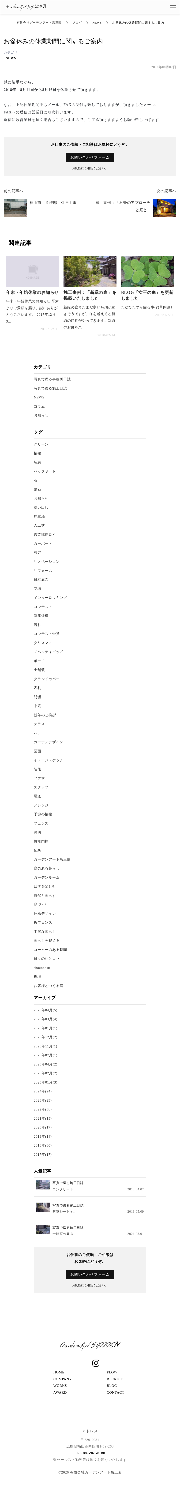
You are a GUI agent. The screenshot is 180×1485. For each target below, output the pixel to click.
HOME (58, 1372)
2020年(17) (43, 1127)
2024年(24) (43, 1091)
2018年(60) (43, 1145)
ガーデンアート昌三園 (52, 859)
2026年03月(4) (45, 1019)
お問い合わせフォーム (90, 157)
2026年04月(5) (45, 1010)
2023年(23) (43, 1100)
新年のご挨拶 (45, 715)
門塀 (37, 697)
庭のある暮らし (47, 868)
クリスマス (43, 643)
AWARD (60, 1392)
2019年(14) (43, 1136)
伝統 (37, 850)
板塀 (37, 977)
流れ (37, 625)
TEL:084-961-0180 (90, 1453)
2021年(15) (43, 1118)
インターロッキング (50, 598)
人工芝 (39, 525)
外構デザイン (45, 913)
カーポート (43, 543)
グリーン (43, 444)
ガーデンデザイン (48, 742)
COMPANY (62, 1379)
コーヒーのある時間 (50, 950)
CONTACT (115, 1392)
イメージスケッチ (48, 760)
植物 (37, 453)
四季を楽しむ (45, 886)
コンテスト (43, 607)
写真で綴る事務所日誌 (52, 379)
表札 (37, 688)
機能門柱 (41, 841)
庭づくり (41, 904)
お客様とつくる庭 (48, 986)
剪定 (37, 553)
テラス (39, 724)
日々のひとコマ (47, 958)
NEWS (97, 22)
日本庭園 (41, 579)
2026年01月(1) (45, 1028)
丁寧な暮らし (45, 932)
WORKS (60, 1386)
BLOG (112, 1386)
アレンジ (41, 805)
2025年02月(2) (45, 1073)
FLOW (112, 1372)
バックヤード (45, 471)
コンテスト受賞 (47, 634)
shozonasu (42, 968)
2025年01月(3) (45, 1082)
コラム (39, 406)
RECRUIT (115, 1379)
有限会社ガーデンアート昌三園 (39, 22)
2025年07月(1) (45, 1055)
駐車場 (39, 516)
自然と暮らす (45, 895)
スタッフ (41, 787)
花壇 (37, 589)
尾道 (37, 796)
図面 (37, 751)
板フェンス (43, 922)
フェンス (41, 823)
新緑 (37, 462)
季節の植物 (43, 814)
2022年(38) (43, 1109)
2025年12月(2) (45, 1037)
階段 (37, 769)
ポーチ (39, 661)
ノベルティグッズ (48, 652)
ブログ (77, 22)
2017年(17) (43, 1154)
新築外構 (41, 616)
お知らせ (41, 415)
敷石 (37, 489)
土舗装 (39, 670)
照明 (37, 832)
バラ (37, 733)
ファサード (43, 778)
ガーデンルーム (47, 877)
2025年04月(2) (45, 1064)
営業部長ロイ (45, 534)
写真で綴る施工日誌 (50, 388)
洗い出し (41, 507)
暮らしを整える (47, 940)
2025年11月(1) (45, 1046)
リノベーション (47, 561)
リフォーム (43, 571)
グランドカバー (47, 679)
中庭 (37, 706)
